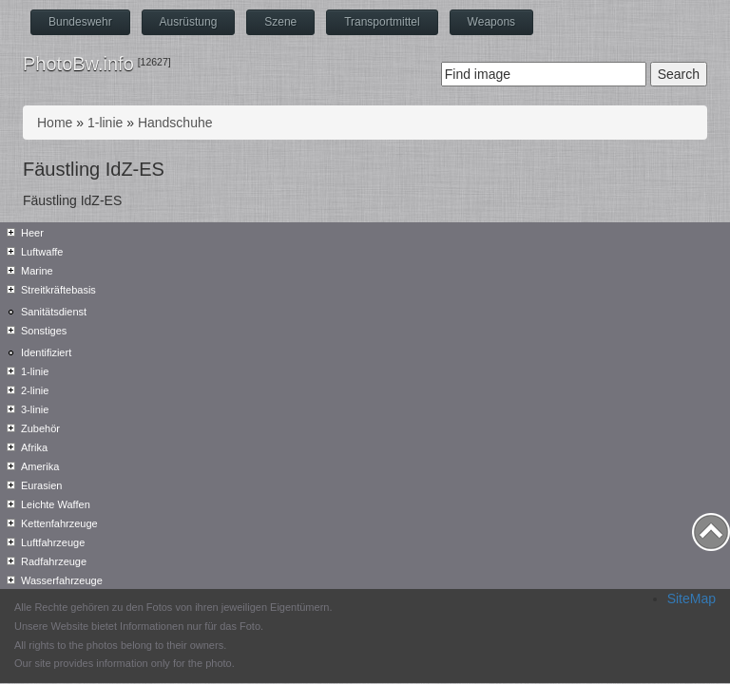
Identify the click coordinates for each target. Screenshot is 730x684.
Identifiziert (46, 352)
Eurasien (41, 485)
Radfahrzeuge (53, 561)
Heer (32, 232)
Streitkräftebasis (58, 289)
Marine (37, 270)
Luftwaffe (42, 251)
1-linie (105, 122)
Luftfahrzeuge (53, 542)
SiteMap (691, 598)
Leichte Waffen (55, 504)
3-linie (34, 409)
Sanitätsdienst (53, 311)
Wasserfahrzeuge (62, 580)
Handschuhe (175, 122)
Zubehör (40, 428)
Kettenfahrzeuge (59, 523)
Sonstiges (44, 330)
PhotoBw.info (78, 63)
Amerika (40, 466)
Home (54, 122)
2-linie (34, 390)
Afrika (34, 447)
